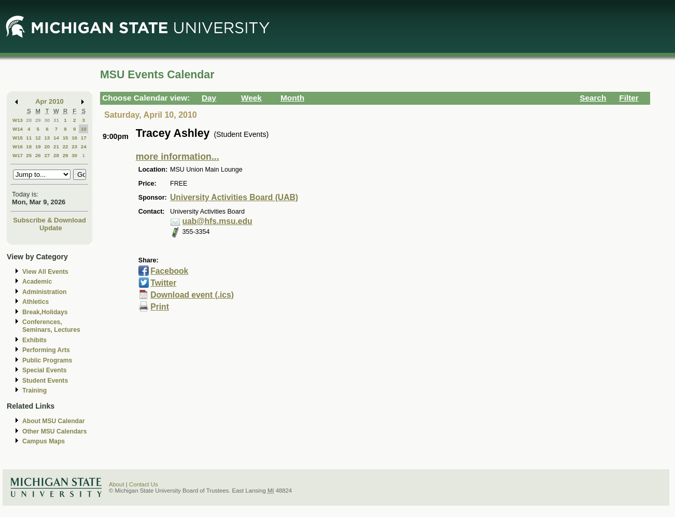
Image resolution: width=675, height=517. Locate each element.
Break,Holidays (45, 312)
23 (74, 146)
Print (159, 306)
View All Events (45, 271)
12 (38, 138)
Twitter (163, 282)
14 (56, 138)
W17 (17, 155)
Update (50, 228)
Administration (44, 292)
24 (84, 146)
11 (29, 138)
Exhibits (34, 340)
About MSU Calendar (53, 421)
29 (38, 120)
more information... (177, 156)
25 (29, 155)
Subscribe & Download (49, 220)
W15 (17, 138)
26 (38, 155)
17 (84, 138)
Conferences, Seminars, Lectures (51, 325)
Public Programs (47, 360)
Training (34, 390)
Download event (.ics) (192, 294)
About (116, 484)
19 (38, 146)
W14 (17, 129)
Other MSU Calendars (54, 431)
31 (56, 120)
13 (47, 138)
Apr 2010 (49, 101)
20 (47, 146)
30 (47, 120)
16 (74, 138)
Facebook (169, 271)
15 (65, 138)
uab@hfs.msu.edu (217, 221)
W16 (17, 146)
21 (56, 146)
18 (29, 146)
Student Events (45, 380)
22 (65, 146)
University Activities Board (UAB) (234, 197)
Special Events (44, 370)
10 (84, 129)
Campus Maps (43, 441)
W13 (17, 120)
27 (47, 155)
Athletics (35, 301)
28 (29, 120)
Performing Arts (46, 350)
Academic (37, 281)
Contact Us (143, 484)
